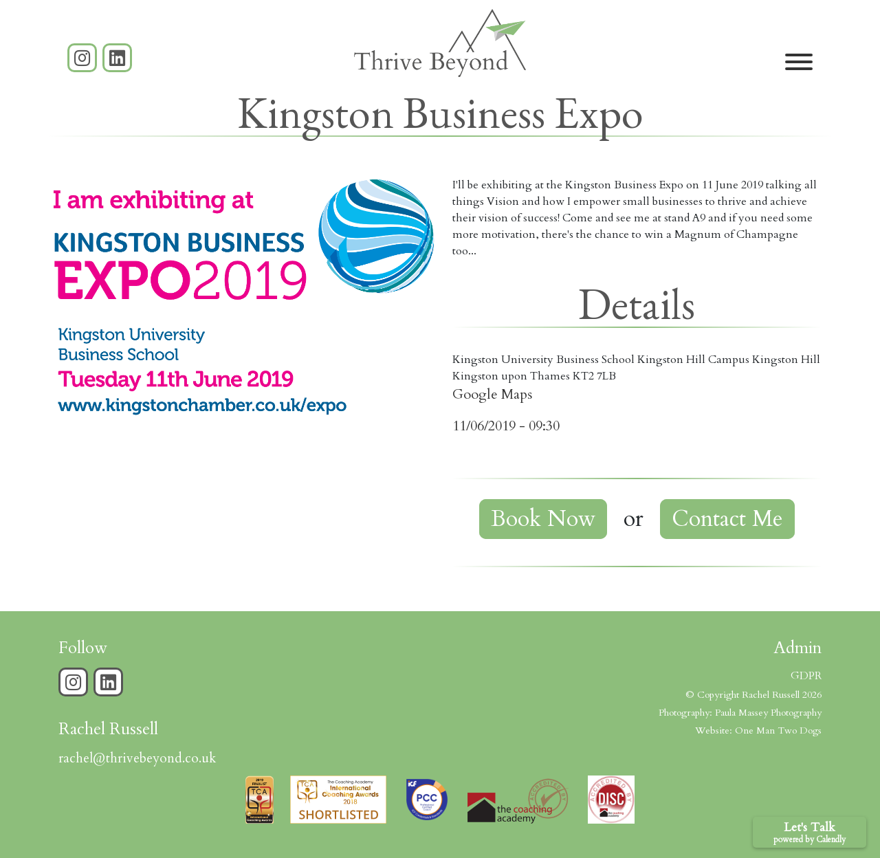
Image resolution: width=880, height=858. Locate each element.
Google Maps (492, 394)
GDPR (806, 675)
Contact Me (727, 519)
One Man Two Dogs (778, 730)
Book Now (543, 519)
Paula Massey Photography (768, 712)
